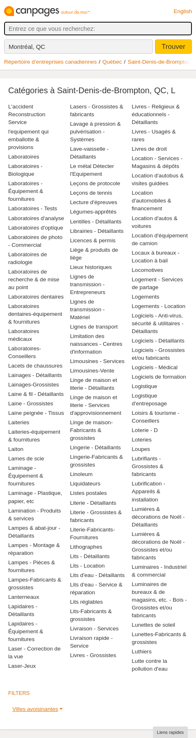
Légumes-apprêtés (93, 212)
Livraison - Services (94, 628)
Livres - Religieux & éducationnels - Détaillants (156, 114)
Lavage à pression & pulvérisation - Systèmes (95, 132)
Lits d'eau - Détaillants (97, 575)
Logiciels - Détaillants (158, 341)
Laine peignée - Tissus (36, 413)
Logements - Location (158, 306)
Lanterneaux (23, 597)
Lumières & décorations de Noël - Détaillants (158, 517)
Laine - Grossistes (30, 403)
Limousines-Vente (92, 371)
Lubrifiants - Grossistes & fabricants (147, 466)
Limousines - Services (97, 361)
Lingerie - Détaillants (95, 447)
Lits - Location (87, 566)
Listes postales (88, 493)
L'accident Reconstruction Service (27, 114)
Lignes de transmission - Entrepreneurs (87, 284)
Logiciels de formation (159, 377)
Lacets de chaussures (35, 366)
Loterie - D (144, 430)
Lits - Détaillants (90, 556)
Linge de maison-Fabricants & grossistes (91, 430)
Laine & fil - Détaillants (36, 394)
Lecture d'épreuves (93, 202)
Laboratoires (23, 157)
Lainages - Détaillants (35, 375)
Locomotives (147, 270)
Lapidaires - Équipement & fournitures (25, 631)
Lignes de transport (94, 327)
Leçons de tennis (91, 193)
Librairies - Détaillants (97, 231)
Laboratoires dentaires (36, 297)
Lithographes (86, 547)
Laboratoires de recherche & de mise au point (33, 279)
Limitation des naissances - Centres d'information (96, 344)
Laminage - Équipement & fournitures (25, 476)
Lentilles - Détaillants (95, 221)
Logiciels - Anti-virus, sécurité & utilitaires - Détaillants (157, 323)
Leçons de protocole (95, 183)
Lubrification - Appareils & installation (148, 491)
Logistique (144, 386)
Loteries (141, 440)
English (182, 11)
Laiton (15, 449)
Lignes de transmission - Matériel (87, 309)
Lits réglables (86, 602)
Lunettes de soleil (153, 625)
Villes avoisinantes (35, 709)
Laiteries (18, 422)
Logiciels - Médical (155, 367)
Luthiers (141, 651)
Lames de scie (26, 458)
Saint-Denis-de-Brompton (159, 62)
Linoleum (81, 474)
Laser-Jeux (22, 666)
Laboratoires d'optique (35, 228)
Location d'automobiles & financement (151, 201)
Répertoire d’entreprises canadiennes (50, 62)
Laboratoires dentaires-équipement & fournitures (35, 314)
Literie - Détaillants (93, 503)
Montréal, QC (27, 46)
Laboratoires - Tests (32, 208)
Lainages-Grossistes (33, 385)
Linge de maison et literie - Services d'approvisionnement (95, 405)
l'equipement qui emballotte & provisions (28, 139)
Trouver (173, 47)
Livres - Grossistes (93, 655)
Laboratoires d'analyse (36, 218)
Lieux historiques (91, 267)
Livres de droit (149, 149)
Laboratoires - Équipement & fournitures (25, 191)
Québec (112, 62)
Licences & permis (93, 240)
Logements (145, 297)
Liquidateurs (85, 484)
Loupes (141, 449)
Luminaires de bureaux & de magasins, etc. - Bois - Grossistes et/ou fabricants (159, 599)
